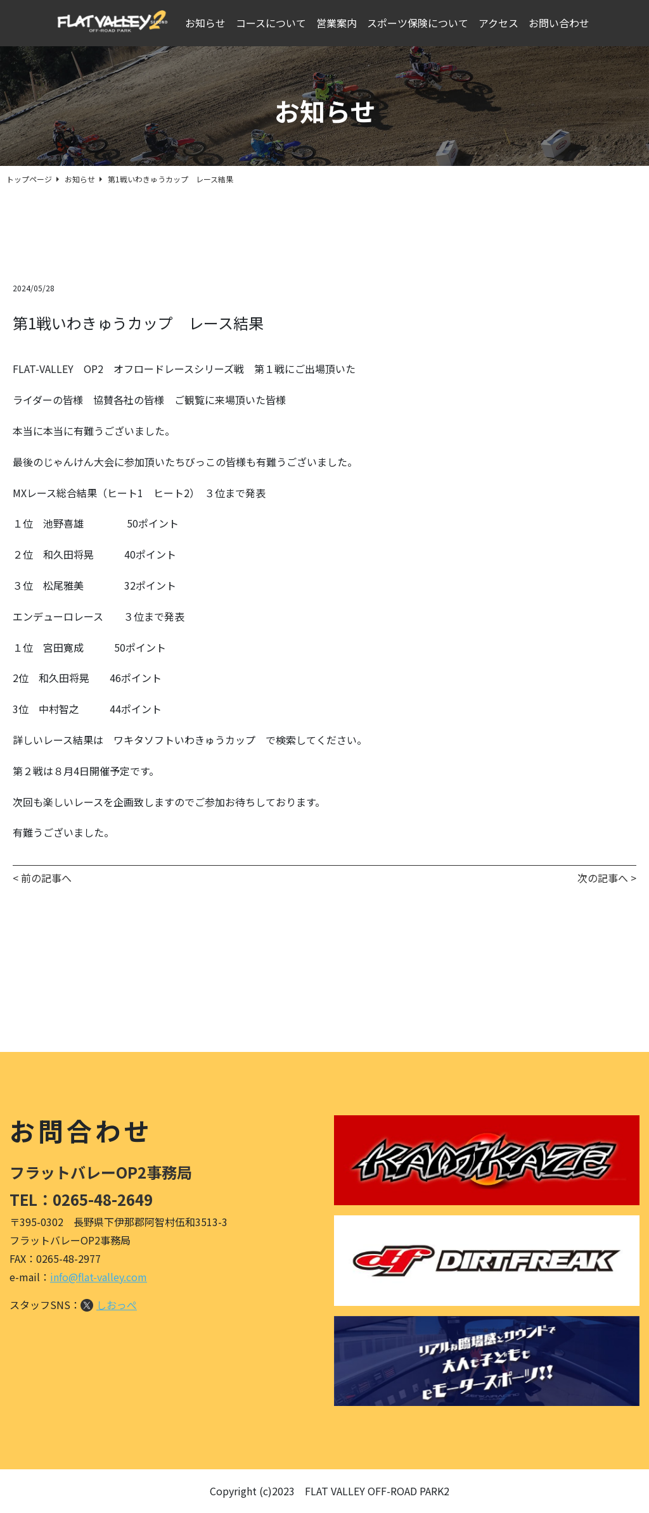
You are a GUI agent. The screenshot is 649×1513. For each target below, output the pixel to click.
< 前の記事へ (42, 877)
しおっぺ (116, 1304)
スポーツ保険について (420, 23)
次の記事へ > (606, 877)
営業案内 (339, 23)
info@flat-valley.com (98, 1276)
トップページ (29, 179)
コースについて (273, 23)
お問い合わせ (561, 23)
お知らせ (208, 23)
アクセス (501, 23)
